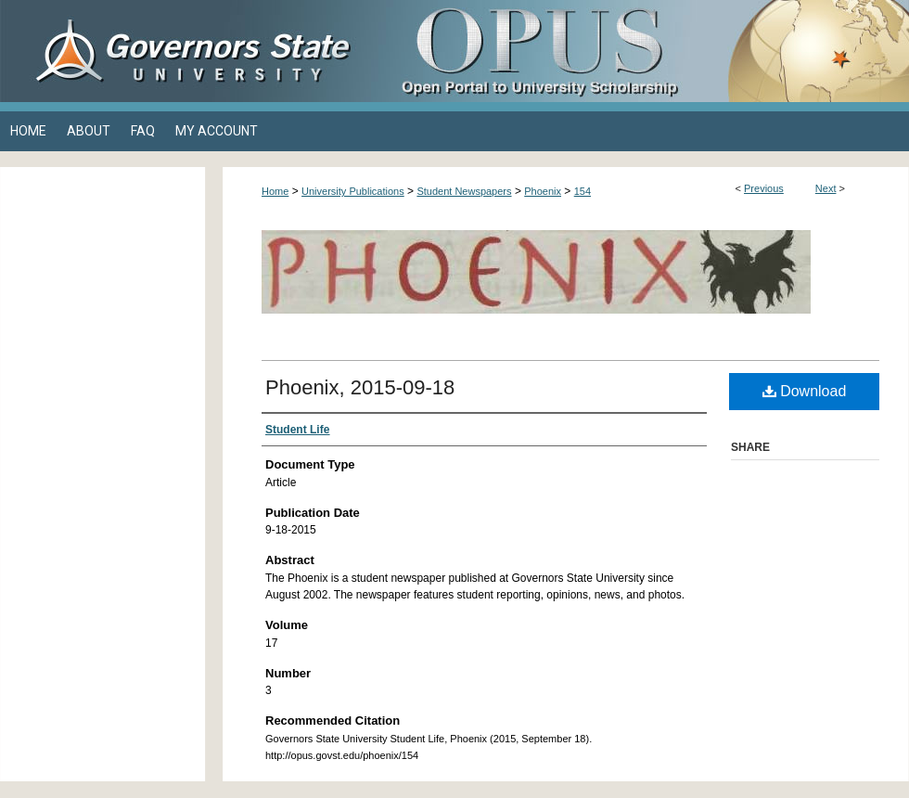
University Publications (352, 191)
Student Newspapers (463, 191)
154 (582, 191)
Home (275, 191)
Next (826, 188)
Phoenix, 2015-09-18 (359, 387)
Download (804, 391)
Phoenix (542, 191)
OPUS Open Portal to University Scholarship (640, 51)
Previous (764, 188)
